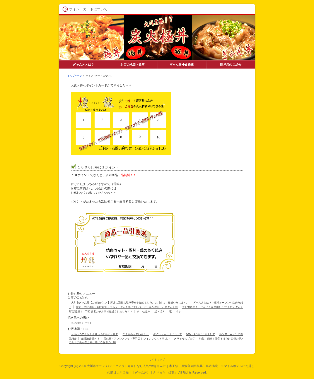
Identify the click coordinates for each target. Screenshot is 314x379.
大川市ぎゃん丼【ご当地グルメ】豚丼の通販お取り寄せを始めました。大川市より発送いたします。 (130, 302)
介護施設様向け (90, 338)
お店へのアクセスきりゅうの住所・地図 (94, 334)
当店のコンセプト (81, 322)
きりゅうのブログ (184, 338)
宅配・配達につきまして (200, 334)
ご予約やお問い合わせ (136, 334)
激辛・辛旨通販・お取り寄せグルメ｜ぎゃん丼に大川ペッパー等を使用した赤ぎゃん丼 (127, 307)
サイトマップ (157, 359)
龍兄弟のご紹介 (230, 64)
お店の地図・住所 (132, 64)
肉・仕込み (143, 311)
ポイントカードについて (167, 334)
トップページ (75, 75)
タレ (178, 311)
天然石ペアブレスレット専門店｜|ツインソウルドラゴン (137, 338)
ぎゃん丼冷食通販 (181, 64)
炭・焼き (159, 311)
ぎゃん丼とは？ (83, 64)
